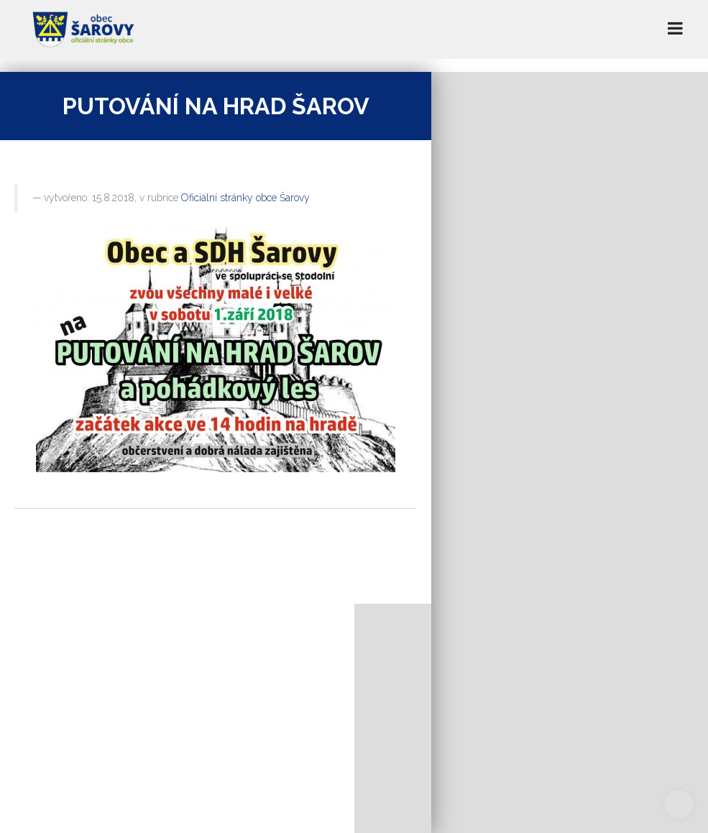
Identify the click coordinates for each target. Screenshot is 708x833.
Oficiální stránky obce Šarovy (245, 197)
